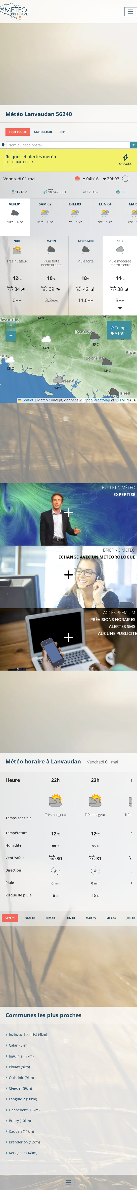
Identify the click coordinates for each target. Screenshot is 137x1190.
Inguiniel (19, 1056)
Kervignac (21, 1152)
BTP (62, 132)
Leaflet (25, 400)
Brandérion (22, 1142)
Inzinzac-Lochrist (26, 1034)
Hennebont (22, 1110)
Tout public (18, 132)
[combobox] (71, 144)
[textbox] (71, 145)
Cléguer (18, 1088)
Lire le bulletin (19, 162)
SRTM (120, 400)
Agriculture (43, 132)
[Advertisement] (71, 64)
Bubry (18, 1120)
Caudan (19, 1131)
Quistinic (19, 1077)
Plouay (17, 1067)
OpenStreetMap (97, 400)
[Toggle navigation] (130, 11)
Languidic (21, 1099)
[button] (46, 342)
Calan (16, 1045)
